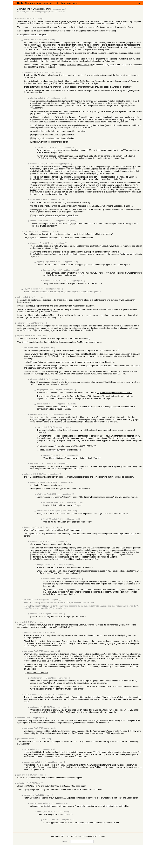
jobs (69, 3)
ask (56, 3)
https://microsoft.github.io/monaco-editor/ (50, 142)
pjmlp (19, 775)
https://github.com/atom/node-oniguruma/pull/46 (53, 138)
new (33, 3)
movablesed (48, 579)
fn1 (31, 199)
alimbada (33, 379)
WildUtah (40, 494)
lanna (32, 614)
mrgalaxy (20, 336)
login (140, 3)
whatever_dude (36, 803)
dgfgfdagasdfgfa (43, 262)
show (62, 3)
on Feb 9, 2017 (39, 199)
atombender (35, 678)
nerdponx (34, 707)
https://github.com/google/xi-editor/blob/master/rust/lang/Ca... (56, 179)
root (52, 98)
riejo (27, 12)
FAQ (62, 836)
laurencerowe (29, 762)
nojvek (19, 297)
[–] (42, 18)
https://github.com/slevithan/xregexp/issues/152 (60, 450)
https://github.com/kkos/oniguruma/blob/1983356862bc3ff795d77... (68, 446)
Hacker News (24, 3)
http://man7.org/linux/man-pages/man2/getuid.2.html (55, 215)
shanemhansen (36, 221)
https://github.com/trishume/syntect (32, 34)
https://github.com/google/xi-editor (45, 559)
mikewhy (27, 600)
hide (42, 12)
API (72, 836)
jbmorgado (28, 527)
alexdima (33, 98)
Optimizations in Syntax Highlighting (34, 9)
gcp (31, 463)
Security (78, 836)
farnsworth (28, 795)
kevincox (46, 270)
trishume (20, 18)
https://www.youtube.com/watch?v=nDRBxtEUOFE (51, 627)
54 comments (60, 12)
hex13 (45, 820)
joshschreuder (22, 739)
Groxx (32, 414)
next (39, 18)
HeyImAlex (28, 289)
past (39, 3)
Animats (20, 783)
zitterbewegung (30, 694)
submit (76, 3)
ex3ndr (20, 323)
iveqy (19, 622)
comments (48, 3)
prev (52, 72)
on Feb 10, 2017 (44, 707)
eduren (39, 404)
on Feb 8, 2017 (35, 12)
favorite (51, 12)
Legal (85, 836)
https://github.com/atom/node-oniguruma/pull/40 (53, 135)
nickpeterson (48, 502)
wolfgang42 (41, 390)
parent (46, 40)
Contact (102, 836)
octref (26, 231)
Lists (67, 836)
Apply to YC (92, 836)
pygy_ (39, 427)
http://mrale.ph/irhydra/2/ (37, 672)
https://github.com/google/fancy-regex (76, 65)
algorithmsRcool (36, 482)
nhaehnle (27, 72)
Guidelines (55, 836)
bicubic (26, 749)
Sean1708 (47, 519)
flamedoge (41, 811)
